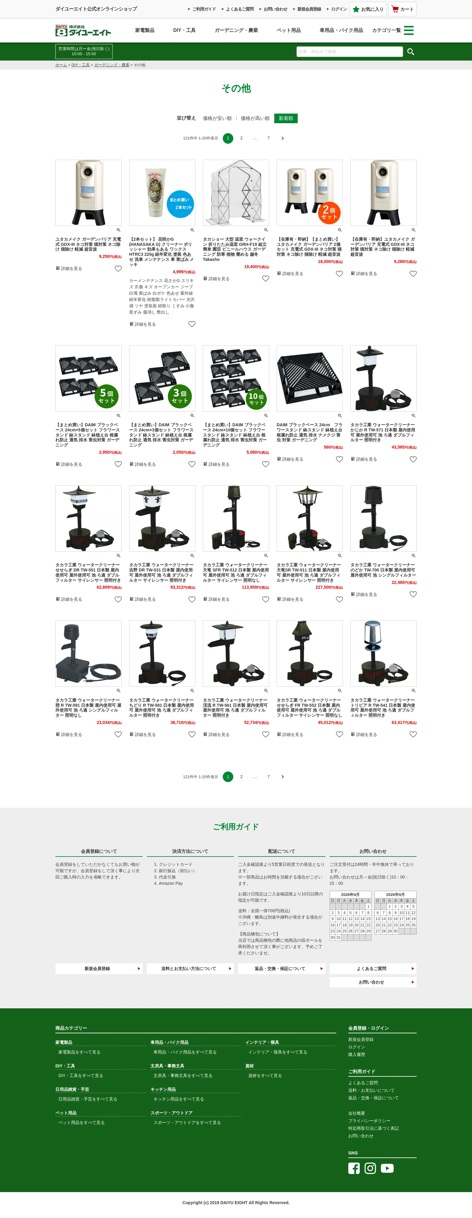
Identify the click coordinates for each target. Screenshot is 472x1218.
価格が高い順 (255, 118)
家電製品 (144, 30)
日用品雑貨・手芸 (72, 1089)
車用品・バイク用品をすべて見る (185, 1052)
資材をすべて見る (265, 1075)
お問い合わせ (275, 9)
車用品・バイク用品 (341, 30)
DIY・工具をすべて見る (80, 1075)
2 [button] (241, 138)
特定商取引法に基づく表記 (373, 1128)
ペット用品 (289, 30)
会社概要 (356, 1113)
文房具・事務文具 (167, 1065)
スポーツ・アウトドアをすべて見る (187, 1122)
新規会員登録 (309, 9)
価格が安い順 (217, 118)
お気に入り (368, 9)
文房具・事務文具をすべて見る (183, 1075)
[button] (282, 138)
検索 (411, 51)
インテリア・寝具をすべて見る (277, 1052)
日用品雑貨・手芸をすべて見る (87, 1099)
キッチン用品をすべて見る (179, 1099)
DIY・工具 (184, 30)
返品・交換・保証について (280, 968)
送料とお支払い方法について (188, 968)
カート (402, 9)
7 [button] (268, 138)
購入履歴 (356, 1054)
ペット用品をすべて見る (81, 1122)
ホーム (61, 65)
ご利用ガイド (204, 9)
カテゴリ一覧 (393, 30)
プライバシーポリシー (369, 1120)
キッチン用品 (163, 1089)
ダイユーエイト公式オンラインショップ (96, 8)
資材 (249, 1065)
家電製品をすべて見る (79, 1052)
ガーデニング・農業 (236, 30)
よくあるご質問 (239, 9)
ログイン (339, 9)
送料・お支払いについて (371, 1090)
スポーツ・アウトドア (172, 1112)
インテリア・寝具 (262, 1042)
